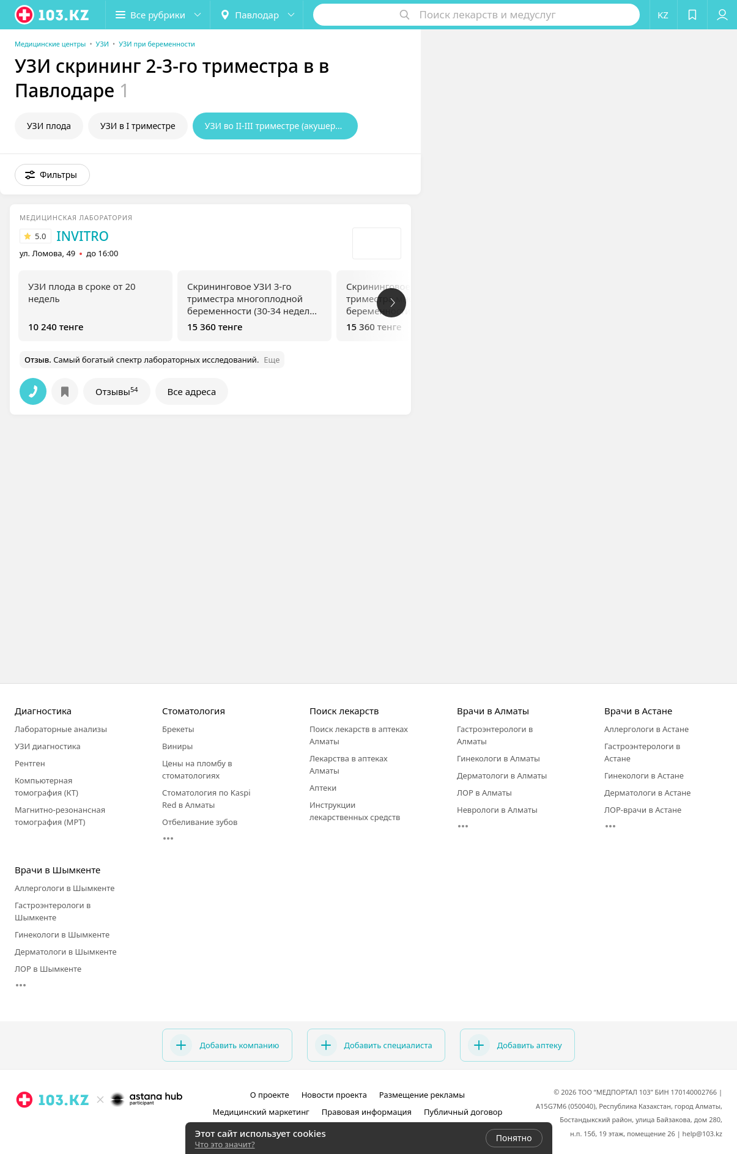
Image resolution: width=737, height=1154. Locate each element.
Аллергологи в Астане (646, 728)
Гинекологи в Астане (644, 775)
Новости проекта (334, 1094)
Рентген (30, 763)
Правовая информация (367, 1111)
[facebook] (99, 1126)
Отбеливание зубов (199, 821)
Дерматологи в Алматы (502, 775)
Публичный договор (463, 1111)
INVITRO (82, 236)
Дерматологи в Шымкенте (66, 951)
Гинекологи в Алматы (498, 758)
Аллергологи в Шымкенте (64, 887)
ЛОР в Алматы (484, 792)
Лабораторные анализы (61, 728)
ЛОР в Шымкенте (48, 968)
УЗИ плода (49, 125)
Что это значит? (225, 1144)
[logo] (53, 14)
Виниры (177, 746)
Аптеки (322, 787)
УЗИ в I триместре (138, 125)
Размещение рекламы (422, 1094)
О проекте (269, 1094)
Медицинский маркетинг (261, 1111)
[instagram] (82, 1126)
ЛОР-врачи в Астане (642, 809)
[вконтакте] (116, 1126)
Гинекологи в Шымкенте (62, 934)
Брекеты (178, 728)
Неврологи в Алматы (497, 809)
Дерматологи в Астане (647, 792)
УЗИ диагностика (48, 746)
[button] (157, 15)
